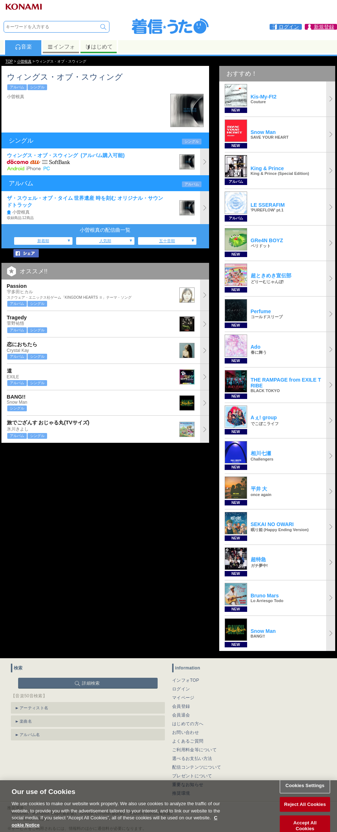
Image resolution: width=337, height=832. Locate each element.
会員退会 (181, 715)
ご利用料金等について (194, 749)
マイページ (183, 697)
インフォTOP (185, 680)
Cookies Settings (305, 792)
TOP (9, 61)
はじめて (99, 46)
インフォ (61, 46)
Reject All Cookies (305, 811)
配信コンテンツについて (196, 767)
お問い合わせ (185, 732)
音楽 (23, 46)
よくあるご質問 (187, 741)
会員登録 (181, 706)
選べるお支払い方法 (192, 758)
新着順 (43, 241)
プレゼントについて (192, 775)
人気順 (105, 241)
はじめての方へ (187, 723)
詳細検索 (91, 683)
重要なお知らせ (187, 784)
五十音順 (167, 241)
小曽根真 (24, 61)
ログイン (181, 689)
